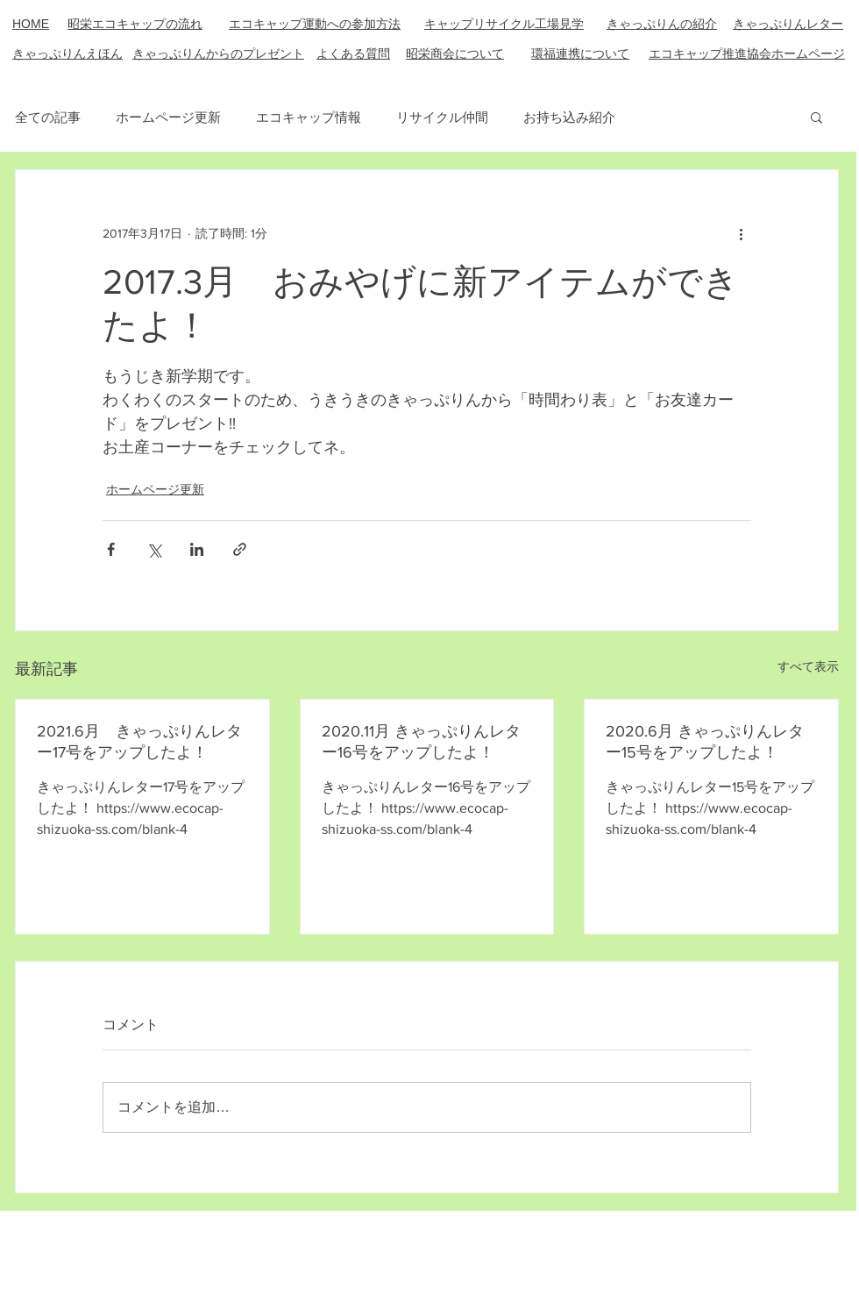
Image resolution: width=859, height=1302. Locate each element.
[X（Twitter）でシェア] (154, 549)
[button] (816, 117)
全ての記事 (48, 117)
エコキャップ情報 (308, 117)
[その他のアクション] (740, 233)
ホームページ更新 (168, 117)
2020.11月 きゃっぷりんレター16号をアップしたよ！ (421, 741)
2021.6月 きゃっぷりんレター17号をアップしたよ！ (139, 741)
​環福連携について (580, 53)
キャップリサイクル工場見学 (504, 24)
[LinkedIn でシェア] (196, 549)
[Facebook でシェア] (111, 549)
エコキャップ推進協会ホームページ (747, 53)
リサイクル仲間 (442, 117)
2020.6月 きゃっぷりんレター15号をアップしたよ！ (705, 741)
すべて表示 (808, 666)
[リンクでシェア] (239, 549)
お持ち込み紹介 (569, 117)
